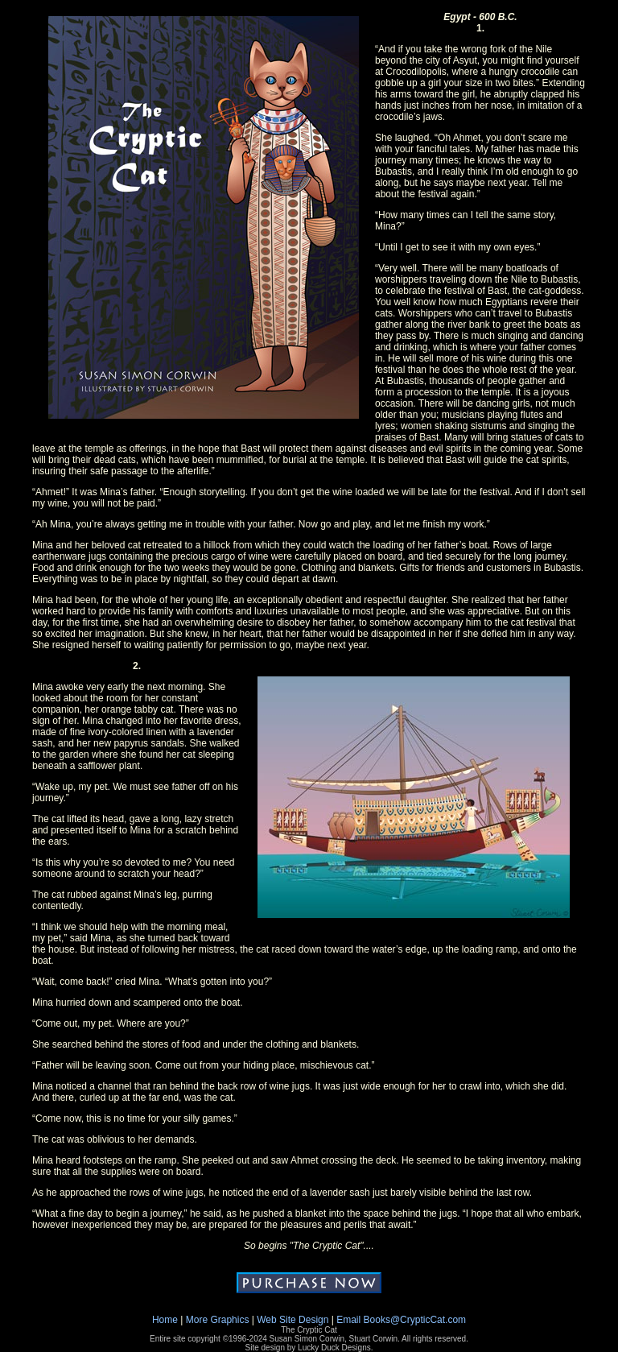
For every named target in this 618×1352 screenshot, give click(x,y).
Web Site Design (292, 1319)
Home (165, 1319)
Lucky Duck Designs (334, 1347)
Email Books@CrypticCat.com (401, 1319)
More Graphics (217, 1319)
